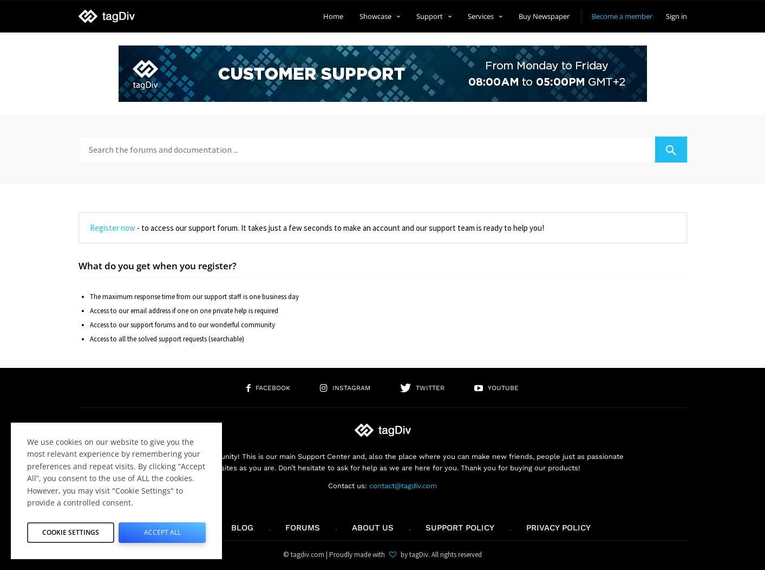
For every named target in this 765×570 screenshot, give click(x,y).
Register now (112, 228)
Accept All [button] (162, 530)
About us (373, 528)
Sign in (676, 16)
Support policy (460, 528)
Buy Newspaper (544, 16)
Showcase (379, 16)
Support (434, 16)
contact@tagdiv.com (403, 486)
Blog (242, 528)
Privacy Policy (558, 528)
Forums (302, 528)
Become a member (622, 16)
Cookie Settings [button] (71, 530)
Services (485, 16)
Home (333, 16)
